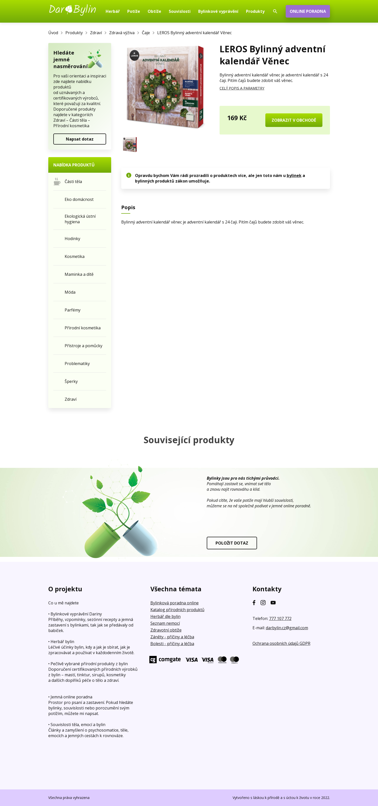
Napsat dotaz (80, 139)
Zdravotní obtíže (166, 630)
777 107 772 (280, 618)
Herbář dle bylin (165, 616)
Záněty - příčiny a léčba (172, 637)
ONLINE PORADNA (308, 11)
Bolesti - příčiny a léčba (172, 643)
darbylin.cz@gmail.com (287, 628)
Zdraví (96, 32)
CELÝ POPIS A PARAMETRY (242, 88)
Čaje (146, 32)
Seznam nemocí (165, 623)
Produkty (74, 32)
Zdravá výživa (122, 32)
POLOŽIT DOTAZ (232, 543)
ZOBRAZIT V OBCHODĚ (294, 120)
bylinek (294, 175)
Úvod (53, 32)
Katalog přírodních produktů (177, 609)
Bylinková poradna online (174, 603)
